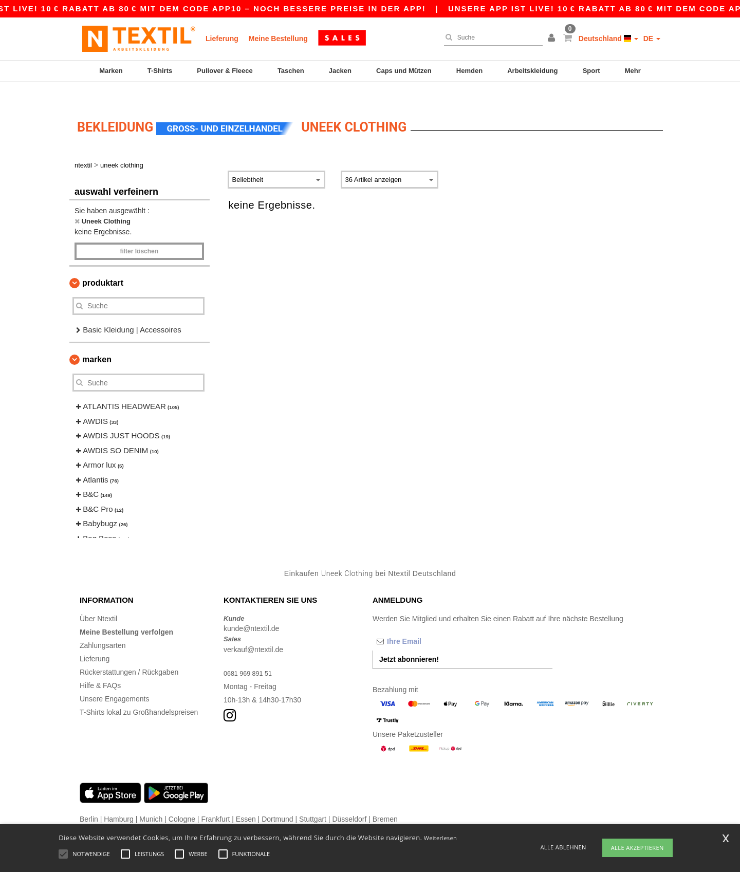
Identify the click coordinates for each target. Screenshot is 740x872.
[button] (553, 38)
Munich (150, 801)
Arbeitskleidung (532, 71)
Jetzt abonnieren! (409, 641)
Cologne (182, 801)
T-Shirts (159, 71)
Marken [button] (97, 342)
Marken (111, 71)
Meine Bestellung (278, 38)
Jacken (340, 71)
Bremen (385, 801)
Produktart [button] (102, 265)
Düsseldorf (349, 801)
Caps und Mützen (404, 71)
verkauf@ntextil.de (253, 631)
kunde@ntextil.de (251, 611)
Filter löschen (139, 233)
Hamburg (119, 801)
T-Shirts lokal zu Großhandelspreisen (139, 694)
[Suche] (491, 37)
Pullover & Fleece (224, 71)
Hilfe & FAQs (100, 667)
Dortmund (277, 801)
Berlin (89, 801)
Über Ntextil (98, 601)
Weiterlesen (440, 838)
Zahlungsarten (103, 627)
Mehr (633, 71)
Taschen (291, 71)
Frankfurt (215, 801)
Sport (591, 71)
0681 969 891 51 (251, 655)
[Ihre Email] (426, 623)
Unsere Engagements (114, 681)
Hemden (469, 71)
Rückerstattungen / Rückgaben (129, 654)
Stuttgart (312, 801)
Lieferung (222, 38)
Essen (246, 801)
